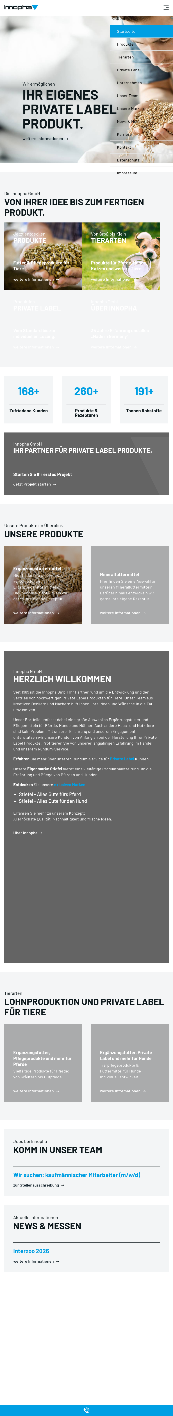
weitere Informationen (43, 138)
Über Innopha (25, 851)
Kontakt (39, 1373)
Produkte (71, 1362)
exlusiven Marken (69, 802)
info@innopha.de (76, 1337)
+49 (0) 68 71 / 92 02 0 (78, 1327)
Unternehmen (44, 1368)
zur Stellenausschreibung (36, 1203)
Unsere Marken (76, 1373)
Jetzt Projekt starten (32, 502)
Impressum (13, 1368)
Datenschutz (14, 1362)
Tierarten (71, 1368)
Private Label (122, 776)
